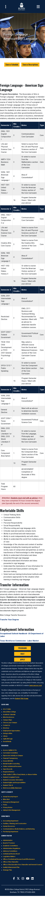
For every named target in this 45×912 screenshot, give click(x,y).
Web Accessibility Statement (12, 788)
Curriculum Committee (10, 753)
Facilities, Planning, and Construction (14, 823)
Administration (7, 840)
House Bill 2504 (8, 761)
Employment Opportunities (11, 731)
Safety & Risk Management (11, 810)
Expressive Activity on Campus (13, 755)
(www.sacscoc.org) (35, 685)
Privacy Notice (7, 807)
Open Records (7, 769)
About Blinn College (9, 712)
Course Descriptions (30, 64)
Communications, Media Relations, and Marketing (19, 829)
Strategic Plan (7, 870)
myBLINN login (7, 739)
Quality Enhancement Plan (11, 867)
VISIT (22, 654)
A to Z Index (7, 709)
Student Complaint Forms (11, 777)
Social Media (7, 741)
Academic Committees (10, 846)
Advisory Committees (10, 851)
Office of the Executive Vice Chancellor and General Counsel (22, 864)
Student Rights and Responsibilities (14, 782)
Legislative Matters (9, 856)
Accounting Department (10, 821)
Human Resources (9, 826)
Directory (6, 728)
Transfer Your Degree (9, 620)
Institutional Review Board (11, 854)
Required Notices (8, 772)
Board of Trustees (9, 843)
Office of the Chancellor (10, 862)
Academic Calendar (9, 714)
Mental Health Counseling (11, 763)
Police (5, 805)
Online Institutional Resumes (12, 766)
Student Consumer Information (13, 780)
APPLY (22, 659)
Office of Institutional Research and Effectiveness (19, 859)
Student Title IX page (21, 698)
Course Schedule (12, 64)
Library (5, 736)
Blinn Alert (6, 799)
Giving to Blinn (7, 733)
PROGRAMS (22, 648)
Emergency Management (11, 802)
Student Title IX (8, 785)
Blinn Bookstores (8, 717)
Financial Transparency (10, 758)
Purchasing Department (10, 831)
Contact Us (6, 725)
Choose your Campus (10, 722)
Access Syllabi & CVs (10, 750)
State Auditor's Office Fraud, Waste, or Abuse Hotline (20, 774)
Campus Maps (7, 720)
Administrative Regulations (11, 848)
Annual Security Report (10, 796)
